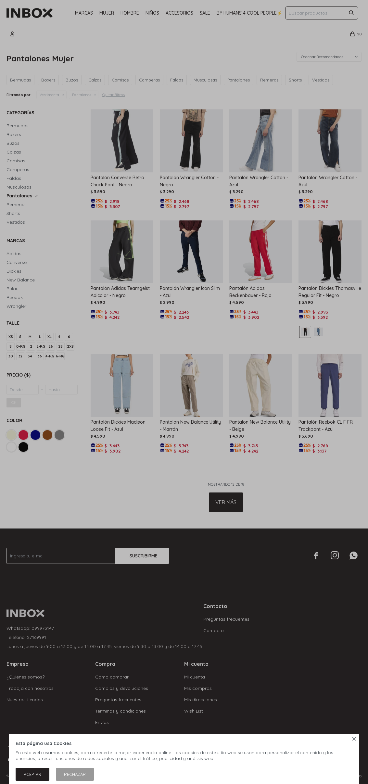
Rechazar (75, 774)
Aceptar (32, 774)
